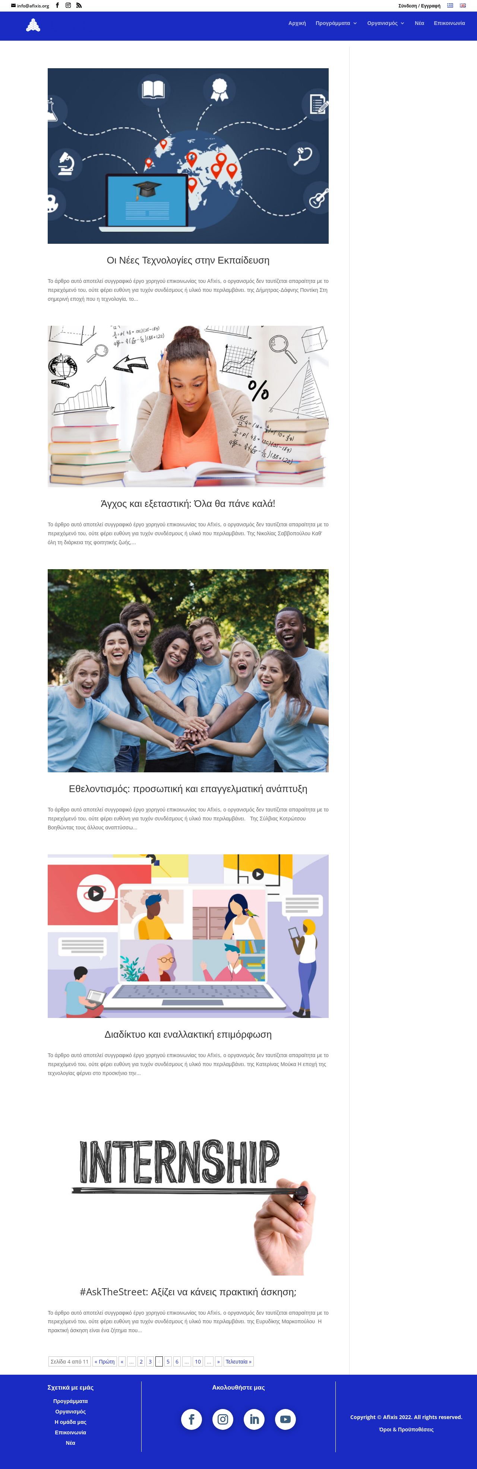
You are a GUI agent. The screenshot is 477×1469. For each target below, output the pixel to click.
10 (198, 1361)
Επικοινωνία (449, 29)
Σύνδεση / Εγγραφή (419, 6)
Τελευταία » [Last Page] (239, 1361)
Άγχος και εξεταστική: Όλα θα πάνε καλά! (188, 503)
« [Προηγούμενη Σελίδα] (122, 1361)
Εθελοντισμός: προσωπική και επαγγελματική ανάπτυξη (188, 788)
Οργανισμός (382, 29)
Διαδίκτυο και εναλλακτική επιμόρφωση (188, 1034)
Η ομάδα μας (70, 1421)
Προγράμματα (333, 29)
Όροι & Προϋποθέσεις (406, 1429)
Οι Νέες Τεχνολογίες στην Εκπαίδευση (188, 260)
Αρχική (297, 29)
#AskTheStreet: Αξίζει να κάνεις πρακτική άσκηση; (188, 1291)
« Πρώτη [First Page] (104, 1361)
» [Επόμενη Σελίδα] (218, 1361)
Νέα (419, 29)
